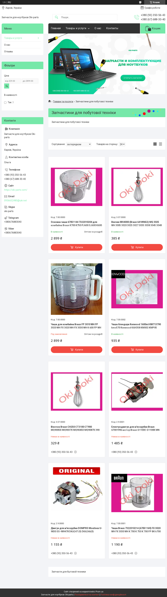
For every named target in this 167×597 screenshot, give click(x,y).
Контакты (112, 28)
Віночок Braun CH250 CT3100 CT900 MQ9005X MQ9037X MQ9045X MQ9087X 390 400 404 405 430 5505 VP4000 (75, 430)
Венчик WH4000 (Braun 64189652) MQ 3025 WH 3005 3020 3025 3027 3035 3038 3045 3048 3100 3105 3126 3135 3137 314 (136, 225)
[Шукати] (56, 17)
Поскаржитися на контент (87, 595)
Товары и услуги (76, 28)
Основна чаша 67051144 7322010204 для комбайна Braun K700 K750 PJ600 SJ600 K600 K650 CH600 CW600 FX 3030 (76, 225)
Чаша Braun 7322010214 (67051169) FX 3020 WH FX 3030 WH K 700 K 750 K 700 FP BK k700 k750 (136, 531)
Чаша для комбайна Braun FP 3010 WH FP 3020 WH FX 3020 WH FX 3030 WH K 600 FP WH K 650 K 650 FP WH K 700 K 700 (76, 327)
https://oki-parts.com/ (15, 189)
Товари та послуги (63, 101)
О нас (97, 28)
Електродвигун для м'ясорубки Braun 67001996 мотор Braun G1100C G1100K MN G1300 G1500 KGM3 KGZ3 (135, 430)
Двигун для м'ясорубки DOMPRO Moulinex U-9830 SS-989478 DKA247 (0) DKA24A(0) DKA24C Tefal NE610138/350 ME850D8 (76, 531)
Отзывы (8, 51)
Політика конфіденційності (113, 595)
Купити (79, 247)
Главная (56, 28)
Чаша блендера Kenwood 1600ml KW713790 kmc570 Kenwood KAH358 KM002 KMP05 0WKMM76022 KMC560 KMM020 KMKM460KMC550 (136, 329)
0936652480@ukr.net (15, 200)
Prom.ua (99, 591)
